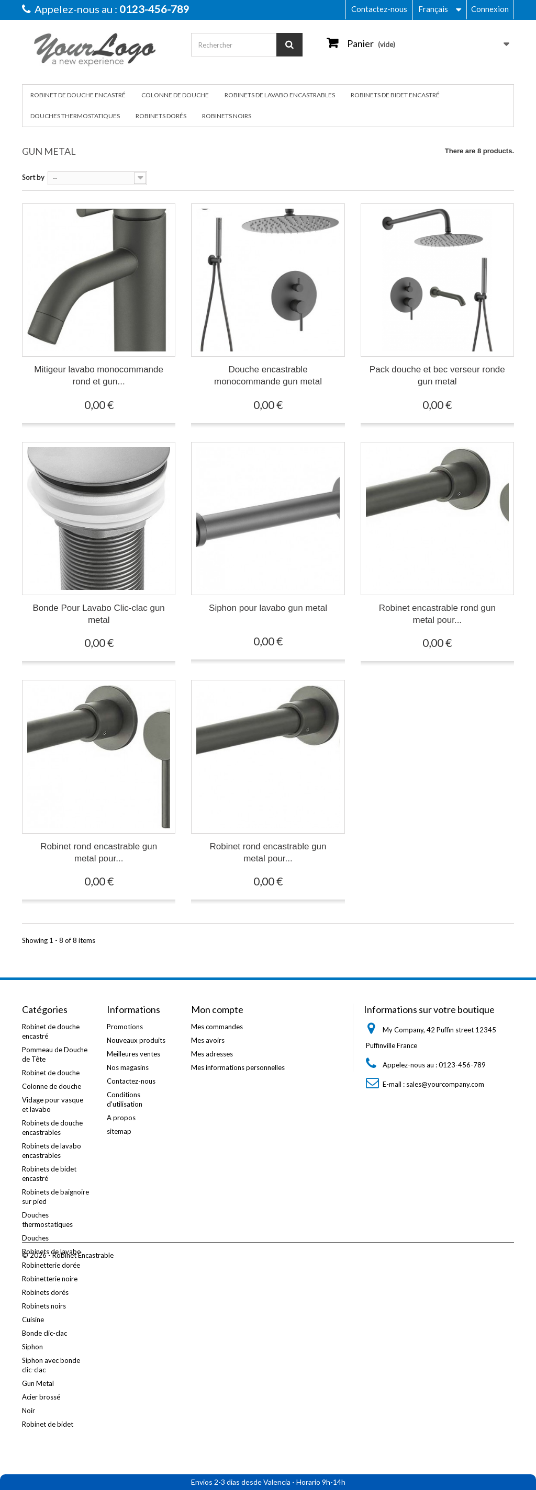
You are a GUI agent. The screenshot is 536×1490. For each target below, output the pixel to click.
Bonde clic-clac (44, 1333)
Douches (35, 1238)
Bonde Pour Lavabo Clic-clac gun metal (99, 614)
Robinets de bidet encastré (395, 95)
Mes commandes (217, 1026)
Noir (28, 1410)
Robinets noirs (226, 116)
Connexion (490, 9)
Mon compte (217, 1009)
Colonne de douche (175, 95)
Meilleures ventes (133, 1054)
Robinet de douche (51, 1072)
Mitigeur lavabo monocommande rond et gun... (98, 375)
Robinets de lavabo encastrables (280, 95)
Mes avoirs (208, 1040)
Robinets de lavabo (51, 1251)
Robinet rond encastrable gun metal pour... (98, 852)
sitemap (119, 1131)
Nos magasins (128, 1067)
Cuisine (33, 1319)
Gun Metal (38, 1383)
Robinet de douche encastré (78, 95)
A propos (121, 1117)
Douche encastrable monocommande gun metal (268, 375)
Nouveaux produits (136, 1040)
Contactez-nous (379, 9)
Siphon (32, 1347)
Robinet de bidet (47, 1424)
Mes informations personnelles (238, 1067)
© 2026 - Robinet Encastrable (68, 1462)
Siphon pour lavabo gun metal (268, 608)
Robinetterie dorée (51, 1265)
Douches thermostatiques (75, 116)
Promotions (125, 1026)
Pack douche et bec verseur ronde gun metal (437, 375)
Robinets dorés (161, 116)
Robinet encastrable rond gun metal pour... (437, 614)
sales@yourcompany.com (445, 1084)
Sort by (33, 177)
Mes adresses (212, 1054)
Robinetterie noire (49, 1279)
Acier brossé (41, 1397)
